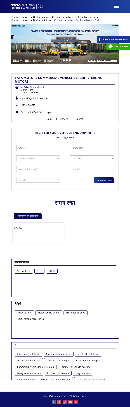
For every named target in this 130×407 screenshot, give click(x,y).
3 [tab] (66, 60)
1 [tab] (60, 60)
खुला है (49, 112)
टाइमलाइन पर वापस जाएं (27, 215)
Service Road (24, 271)
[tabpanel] (65, 44)
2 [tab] (63, 60)
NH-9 (39, 271)
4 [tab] (70, 60)
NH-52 (52, 271)
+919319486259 (28, 105)
